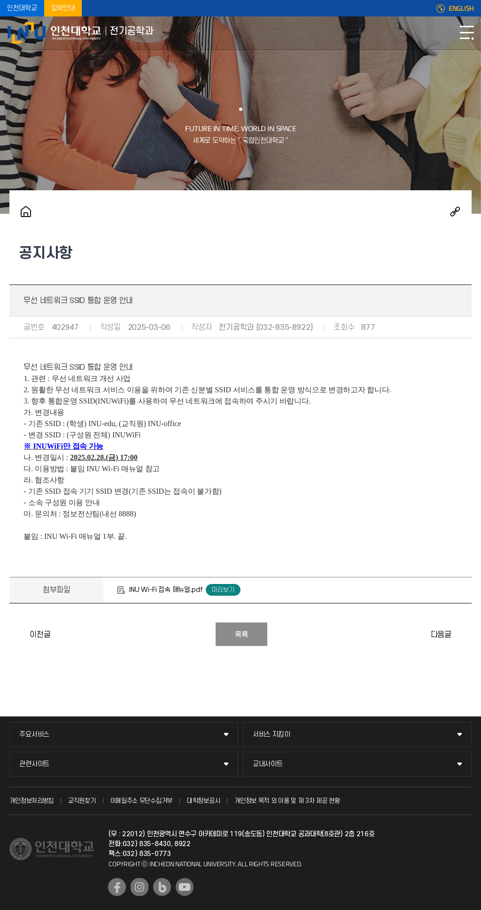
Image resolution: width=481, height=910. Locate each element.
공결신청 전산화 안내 (18, 634)
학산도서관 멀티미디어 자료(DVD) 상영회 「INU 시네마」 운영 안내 (462, 634)
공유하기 (455, 211)
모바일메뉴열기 (467, 32)
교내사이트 (268, 764)
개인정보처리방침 (31, 800)
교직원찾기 (82, 800)
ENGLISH (461, 8)
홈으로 (26, 211)
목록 (241, 634)
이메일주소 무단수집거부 (141, 800)
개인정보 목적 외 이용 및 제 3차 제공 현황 (287, 800)
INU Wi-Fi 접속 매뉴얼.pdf (165, 590)
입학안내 (63, 8)
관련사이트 (34, 764)
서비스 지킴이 (271, 735)
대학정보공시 (203, 800)
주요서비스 (34, 735)
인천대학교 (22, 8)
